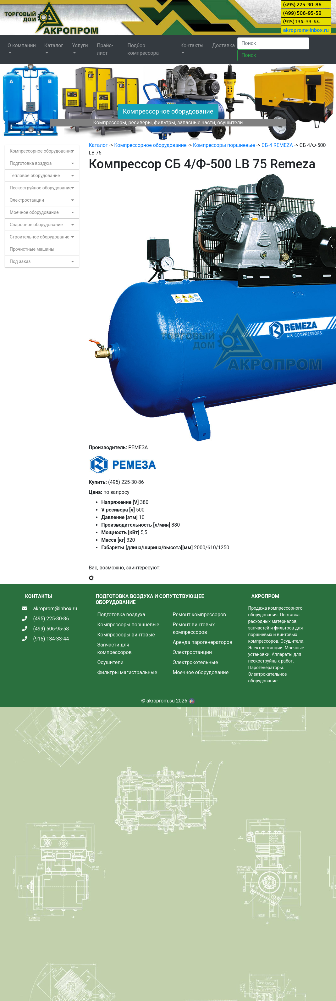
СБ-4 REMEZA (277, 145)
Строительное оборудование (39, 236)
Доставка (223, 45)
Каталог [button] (53, 45)
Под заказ (20, 261)
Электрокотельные (195, 662)
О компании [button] (22, 45)
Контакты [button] (191, 45)
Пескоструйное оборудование (41, 187)
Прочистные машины (32, 249)
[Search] (273, 43)
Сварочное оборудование (36, 224)
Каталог (98, 145)
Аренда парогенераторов (203, 642)
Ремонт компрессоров (199, 615)
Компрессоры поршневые (224, 145)
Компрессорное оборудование (168, 111)
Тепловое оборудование (35, 175)
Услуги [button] (80, 45)
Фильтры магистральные (127, 672)
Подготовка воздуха (31, 163)
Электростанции (27, 200)
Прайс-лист (105, 49)
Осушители (110, 662)
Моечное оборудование (34, 212)
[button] (25, 103)
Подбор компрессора (143, 49)
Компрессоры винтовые (126, 635)
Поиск (248, 55)
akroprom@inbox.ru (306, 30)
